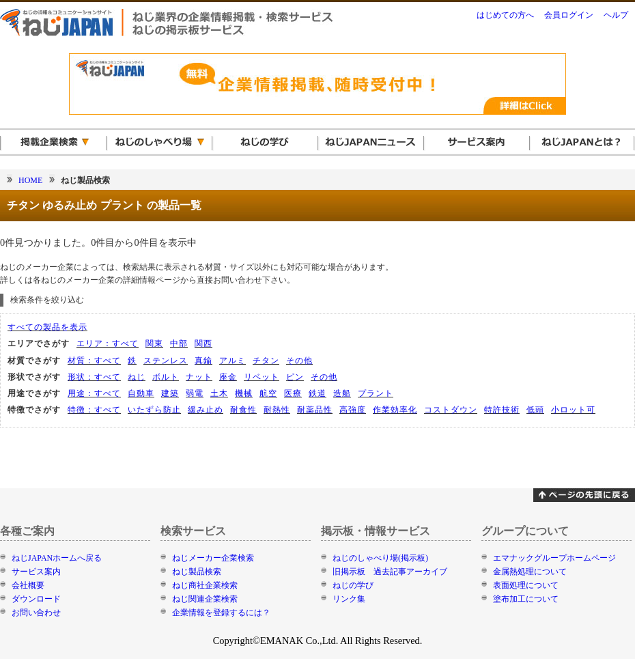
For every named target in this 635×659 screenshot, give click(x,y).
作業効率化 (395, 410)
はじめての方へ (505, 15)
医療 (293, 393)
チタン (266, 360)
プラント (375, 393)
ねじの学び (353, 585)
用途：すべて (94, 393)
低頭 (535, 410)
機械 (244, 393)
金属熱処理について (530, 571)
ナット (199, 377)
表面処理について (526, 585)
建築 (170, 393)
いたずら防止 (154, 410)
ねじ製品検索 (196, 571)
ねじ (136, 377)
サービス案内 (36, 571)
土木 (219, 393)
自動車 (141, 393)
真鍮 (203, 360)
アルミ (232, 360)
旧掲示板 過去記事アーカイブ (390, 571)
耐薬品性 (315, 410)
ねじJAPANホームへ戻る (57, 558)
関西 (203, 343)
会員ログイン (568, 15)
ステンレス (165, 360)
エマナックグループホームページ (554, 558)
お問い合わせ (36, 612)
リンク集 (349, 599)
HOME (30, 180)
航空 (268, 393)
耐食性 (243, 410)
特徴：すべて (94, 410)
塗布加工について (526, 599)
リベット (261, 377)
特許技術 (502, 410)
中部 (179, 343)
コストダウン (450, 410)
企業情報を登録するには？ (221, 612)
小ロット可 (573, 410)
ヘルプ (616, 15)
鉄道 (317, 393)
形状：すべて (94, 377)
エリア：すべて (107, 343)
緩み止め (205, 410)
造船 (342, 393)
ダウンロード (36, 599)
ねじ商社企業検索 (205, 585)
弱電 (194, 393)
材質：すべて (94, 360)
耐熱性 (277, 410)
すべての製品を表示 (47, 327)
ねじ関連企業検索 (205, 599)
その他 (299, 360)
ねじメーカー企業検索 (213, 558)
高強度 (352, 410)
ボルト (165, 377)
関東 (154, 343)
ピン (295, 377)
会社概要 (28, 585)
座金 (228, 377)
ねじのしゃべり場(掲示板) (380, 558)
